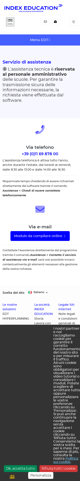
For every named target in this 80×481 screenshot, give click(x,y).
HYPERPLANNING (16, 318)
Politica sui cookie (65, 460)
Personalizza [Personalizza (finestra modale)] (40, 475)
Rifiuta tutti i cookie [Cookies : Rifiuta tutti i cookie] (59, 468)
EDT (6, 314)
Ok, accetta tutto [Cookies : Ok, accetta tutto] (20, 468)
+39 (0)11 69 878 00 (40, 153)
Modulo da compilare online (40, 236)
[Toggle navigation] (73, 22)
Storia (38, 318)
